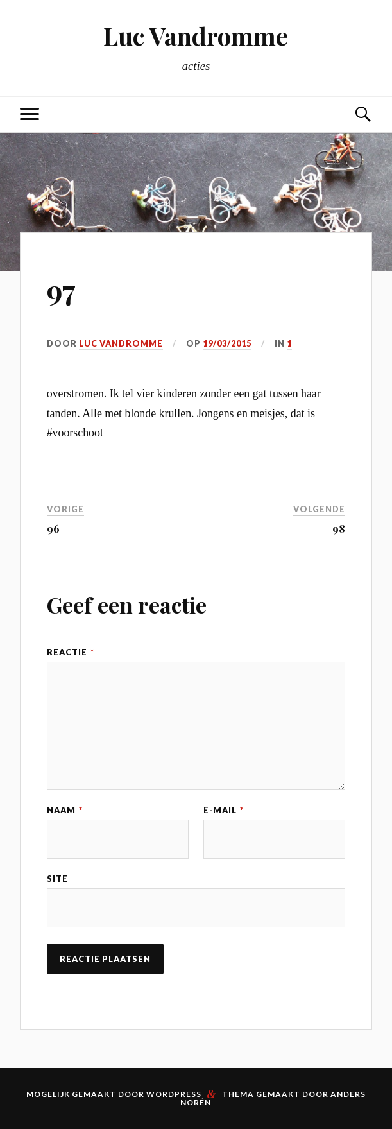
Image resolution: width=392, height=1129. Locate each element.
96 (53, 528)
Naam (65, 810)
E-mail (223, 810)
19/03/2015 (227, 343)
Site (57, 879)
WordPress (173, 1094)
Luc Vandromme (195, 35)
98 (338, 528)
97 (61, 290)
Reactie (70, 652)
